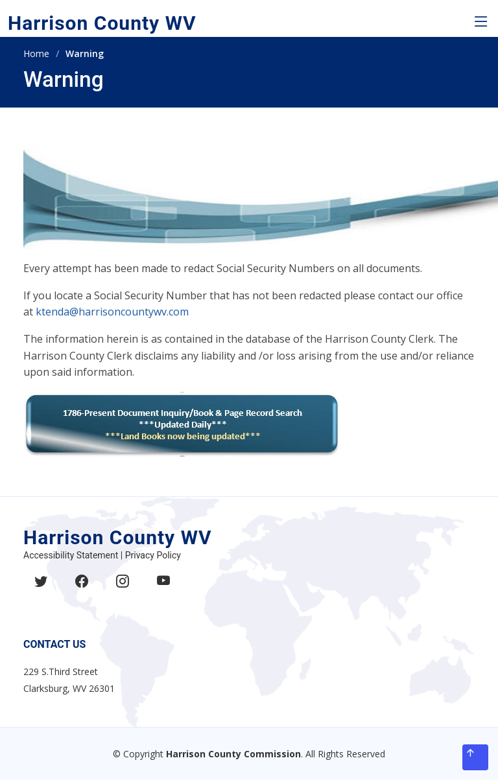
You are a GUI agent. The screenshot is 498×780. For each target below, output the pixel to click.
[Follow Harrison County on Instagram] (122, 589)
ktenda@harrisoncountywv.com (112, 311)
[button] (481, 22)
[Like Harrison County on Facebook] (81, 589)
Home (36, 53)
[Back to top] (475, 757)
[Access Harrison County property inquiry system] (180, 423)
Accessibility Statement (70, 555)
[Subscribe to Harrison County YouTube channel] (163, 589)
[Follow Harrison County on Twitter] (41, 589)
